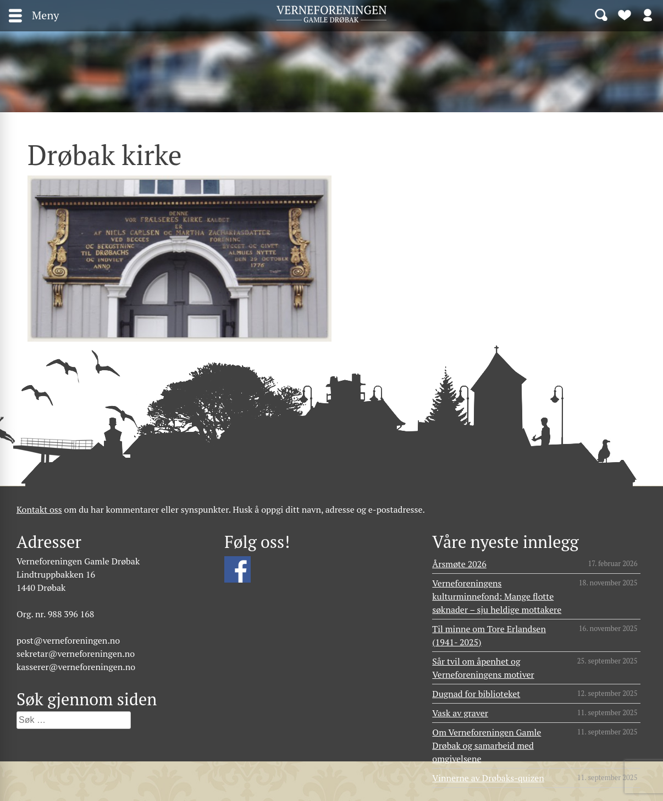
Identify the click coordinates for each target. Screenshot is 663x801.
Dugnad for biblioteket (476, 694)
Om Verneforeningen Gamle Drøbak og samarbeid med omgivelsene (486, 745)
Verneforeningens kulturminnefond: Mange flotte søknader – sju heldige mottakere (496, 596)
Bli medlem (625, 14)
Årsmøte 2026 (459, 564)
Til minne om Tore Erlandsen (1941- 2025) (489, 635)
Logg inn (648, 14)
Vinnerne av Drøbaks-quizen (488, 778)
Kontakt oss (39, 509)
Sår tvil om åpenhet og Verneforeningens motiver (483, 668)
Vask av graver (460, 713)
